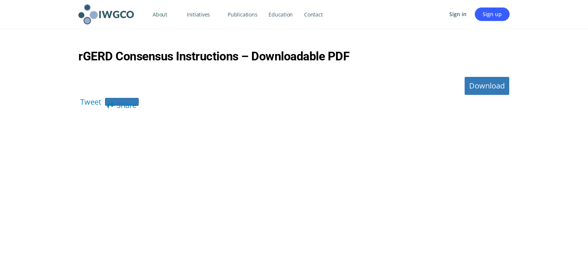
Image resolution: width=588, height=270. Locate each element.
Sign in (457, 14)
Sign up (492, 14)
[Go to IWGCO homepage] (106, 13)
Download (487, 86)
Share (121, 103)
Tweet (90, 102)
